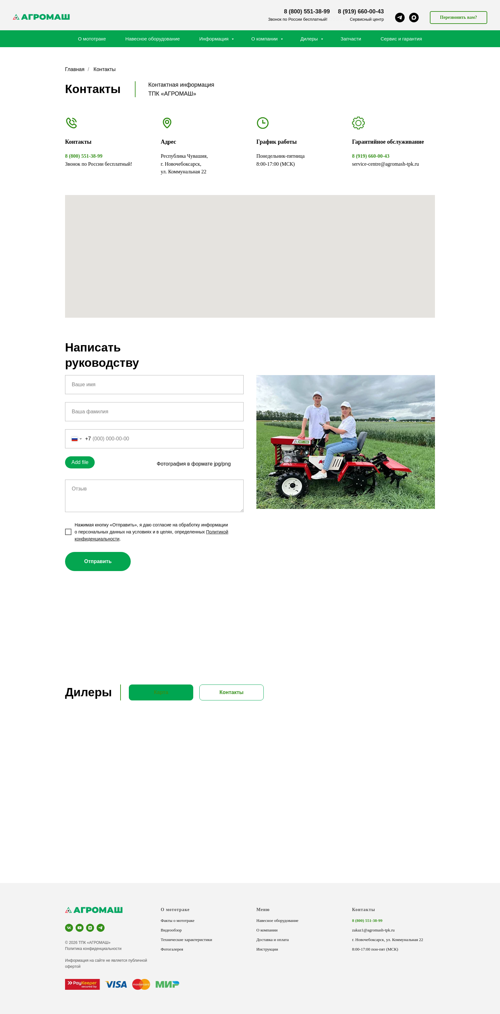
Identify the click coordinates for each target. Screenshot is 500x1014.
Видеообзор (171, 930)
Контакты (363, 909)
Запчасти (351, 38)
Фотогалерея (172, 949)
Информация (214, 38)
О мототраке (92, 38)
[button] (458, 17)
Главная (75, 69)
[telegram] (400, 17)
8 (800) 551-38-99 (307, 11)
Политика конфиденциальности (93, 948)
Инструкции (267, 949)
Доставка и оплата (272, 939)
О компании (265, 38)
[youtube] (80, 928)
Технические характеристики (186, 939)
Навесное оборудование (152, 38)
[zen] (90, 928)
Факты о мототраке (178, 920)
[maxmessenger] (414, 17)
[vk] (69, 928)
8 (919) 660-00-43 (361, 11)
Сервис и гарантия (401, 38)
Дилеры (309, 38)
